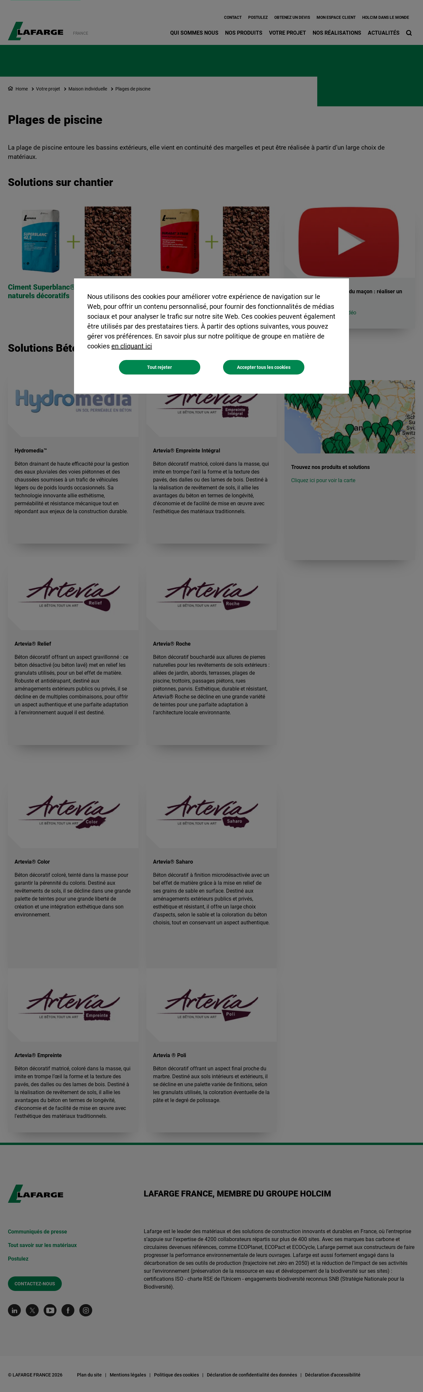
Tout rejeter (159, 367)
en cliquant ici (131, 346)
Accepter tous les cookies (263, 367)
